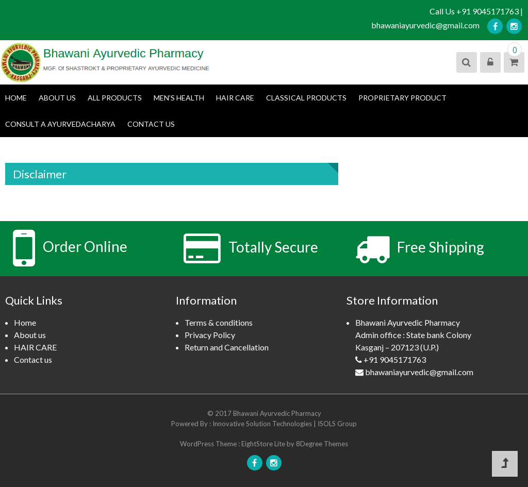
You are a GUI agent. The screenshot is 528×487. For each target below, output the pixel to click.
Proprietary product (402, 97)
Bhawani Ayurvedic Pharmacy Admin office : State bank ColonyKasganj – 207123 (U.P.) (426, 347)
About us (57, 97)
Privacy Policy (210, 335)
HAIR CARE (235, 97)
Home (16, 97)
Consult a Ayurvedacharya (60, 124)
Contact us (151, 124)
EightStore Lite (264, 444)
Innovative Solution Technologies (263, 423)
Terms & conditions (219, 322)
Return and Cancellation (227, 347)
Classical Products (306, 97)
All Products (115, 97)
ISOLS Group (337, 423)
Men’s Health (179, 97)
